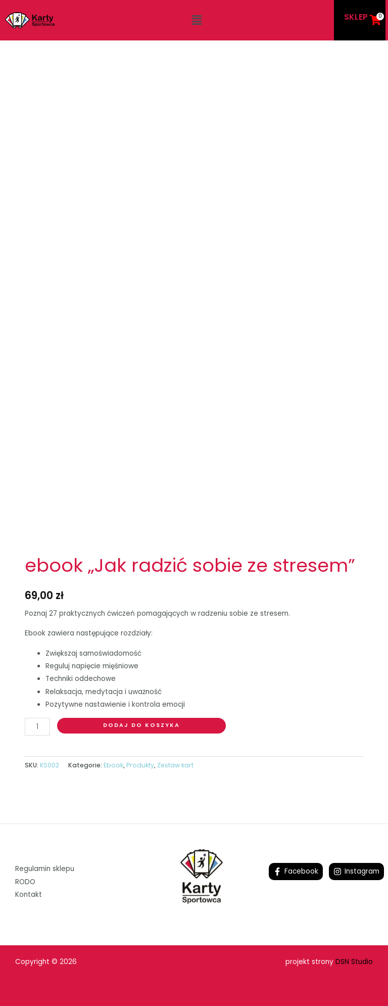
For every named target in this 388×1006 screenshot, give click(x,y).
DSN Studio (354, 962)
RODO (25, 882)
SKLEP (356, 17)
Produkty (140, 765)
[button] (196, 20)
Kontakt (28, 894)
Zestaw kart (175, 765)
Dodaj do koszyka (141, 725)
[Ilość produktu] (37, 727)
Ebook (113, 765)
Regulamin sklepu (44, 869)
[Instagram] (356, 871)
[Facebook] (296, 871)
